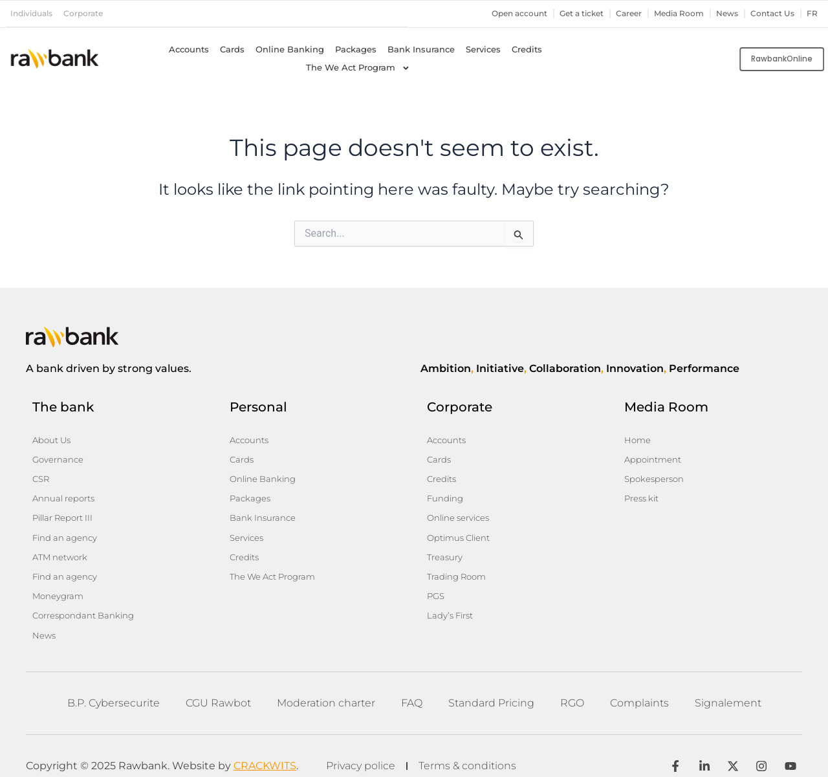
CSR (41, 475)
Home (638, 439)
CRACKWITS (265, 751)
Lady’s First (452, 602)
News (723, 13)
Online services (461, 512)
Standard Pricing (491, 687)
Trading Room (459, 566)
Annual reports (66, 493)
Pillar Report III (66, 512)
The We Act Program (358, 67)
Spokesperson (656, 475)
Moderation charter (326, 687)
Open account (500, 13)
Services (483, 49)
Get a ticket (567, 13)
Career (618, 13)
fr (812, 13)
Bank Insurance (421, 49)
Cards (232, 49)
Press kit (643, 493)
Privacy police (360, 751)
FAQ (411, 687)
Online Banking (290, 49)
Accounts (189, 49)
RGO (572, 687)
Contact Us (771, 13)
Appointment (654, 457)
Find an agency (66, 530)
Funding (446, 493)
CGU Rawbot (218, 687)
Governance (59, 457)
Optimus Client (461, 530)
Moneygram (59, 584)
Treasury (446, 548)
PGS (436, 584)
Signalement (728, 687)
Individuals (34, 13)
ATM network (62, 548)
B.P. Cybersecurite (113, 687)
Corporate (90, 13)
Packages (355, 49)
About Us (53, 439)
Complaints (639, 687)
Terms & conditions (471, 751)
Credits (527, 49)
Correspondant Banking (86, 602)
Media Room (671, 13)
